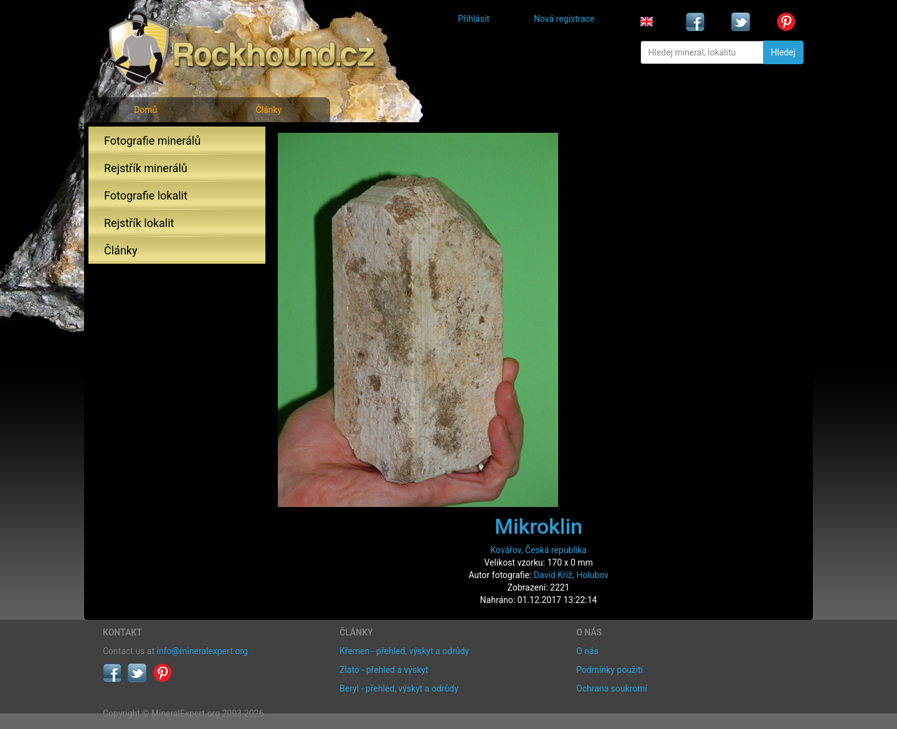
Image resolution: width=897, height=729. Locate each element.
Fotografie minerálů (152, 140)
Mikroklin (538, 526)
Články (268, 110)
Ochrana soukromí (611, 688)
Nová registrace (564, 19)
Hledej (783, 52)
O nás (587, 651)
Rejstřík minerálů (145, 168)
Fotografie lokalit (145, 195)
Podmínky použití (609, 670)
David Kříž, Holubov (571, 575)
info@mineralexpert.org (202, 651)
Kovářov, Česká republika (538, 550)
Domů (145, 110)
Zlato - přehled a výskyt (383, 670)
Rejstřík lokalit (139, 222)
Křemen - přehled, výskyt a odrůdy (404, 651)
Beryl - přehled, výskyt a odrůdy (398, 688)
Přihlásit (474, 19)
